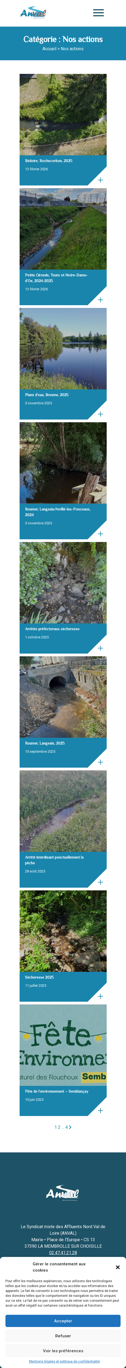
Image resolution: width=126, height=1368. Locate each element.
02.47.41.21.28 (63, 1252)
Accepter (63, 1321)
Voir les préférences (63, 1350)
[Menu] (97, 13)
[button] (118, 1267)
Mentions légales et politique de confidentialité (64, 1361)
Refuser (63, 1336)
